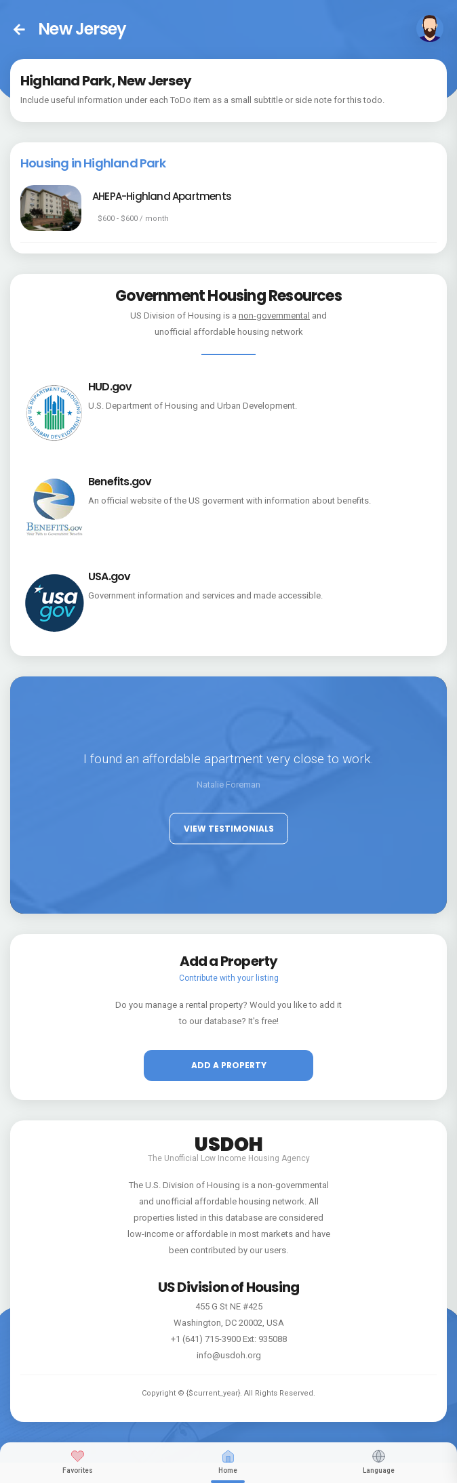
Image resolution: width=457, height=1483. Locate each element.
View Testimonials (229, 828)
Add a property (228, 1065)
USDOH (229, 1142)
